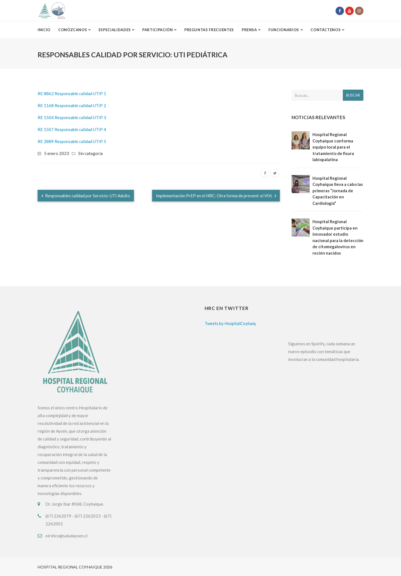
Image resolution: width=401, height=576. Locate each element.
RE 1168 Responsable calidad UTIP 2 (72, 105)
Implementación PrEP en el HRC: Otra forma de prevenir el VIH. (216, 195)
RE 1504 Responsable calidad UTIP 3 (72, 117)
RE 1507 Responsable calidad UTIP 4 (72, 129)
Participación (158, 30)
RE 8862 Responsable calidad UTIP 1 (72, 93)
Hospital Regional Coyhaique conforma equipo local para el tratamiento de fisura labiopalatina (333, 147)
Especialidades (115, 30)
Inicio (44, 30)
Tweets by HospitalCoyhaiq (230, 323)
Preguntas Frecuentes (209, 30)
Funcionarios (284, 30)
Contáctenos (326, 30)
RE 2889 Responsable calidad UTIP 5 (72, 141)
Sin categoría (90, 153)
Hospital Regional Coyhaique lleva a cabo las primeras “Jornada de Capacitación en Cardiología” (337, 191)
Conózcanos (73, 30)
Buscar (353, 95)
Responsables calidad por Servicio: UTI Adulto (85, 195)
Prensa (250, 30)
